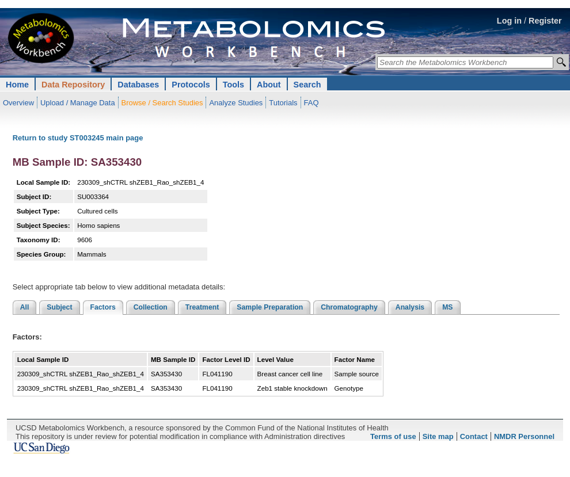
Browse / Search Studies (162, 102)
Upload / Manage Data (77, 102)
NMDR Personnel (524, 436)
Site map (438, 436)
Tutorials (283, 102)
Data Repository (73, 84)
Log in (509, 20)
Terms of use (393, 436)
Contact (474, 436)
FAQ (311, 102)
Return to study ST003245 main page (78, 137)
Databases (138, 84)
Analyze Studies (236, 102)
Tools (233, 84)
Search (307, 84)
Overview (18, 102)
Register (545, 20)
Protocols (191, 84)
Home (17, 84)
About (269, 84)
